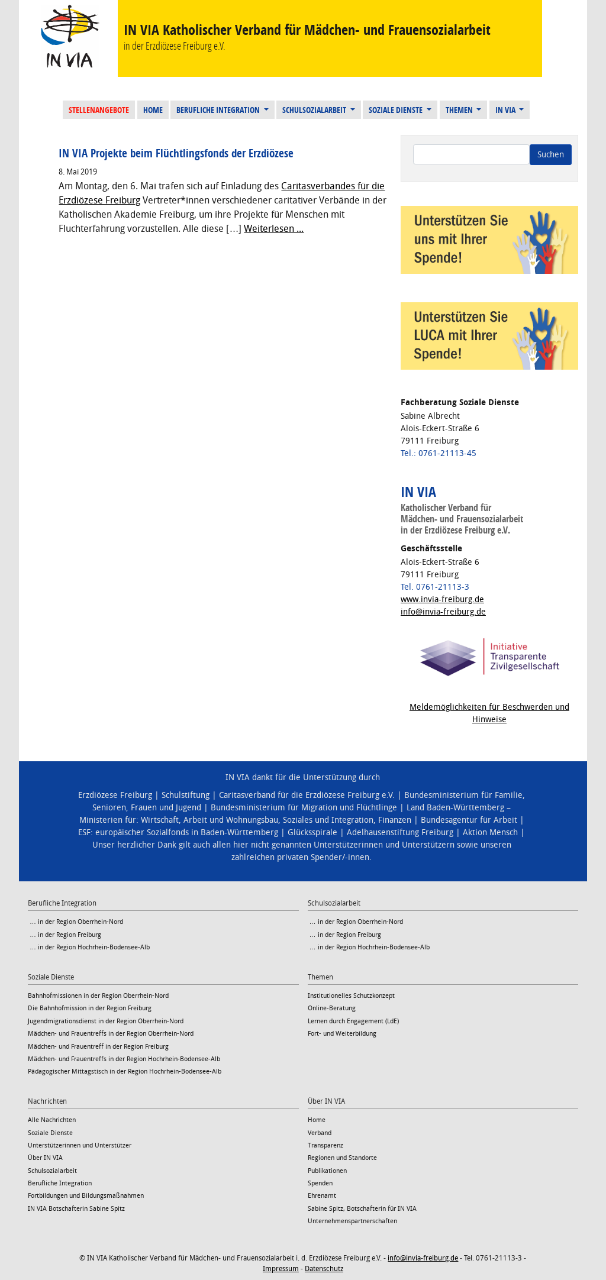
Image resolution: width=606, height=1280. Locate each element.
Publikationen (327, 1171)
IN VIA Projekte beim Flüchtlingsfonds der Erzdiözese (176, 153)
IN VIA (506, 109)
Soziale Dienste (396, 109)
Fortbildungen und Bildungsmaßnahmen (86, 1196)
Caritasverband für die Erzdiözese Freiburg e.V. (307, 795)
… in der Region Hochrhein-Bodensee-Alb (89, 947)
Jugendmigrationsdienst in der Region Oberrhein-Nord (105, 1021)
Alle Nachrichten (52, 1120)
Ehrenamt (322, 1196)
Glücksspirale (312, 833)
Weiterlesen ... (274, 228)
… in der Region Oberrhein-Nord (75, 922)
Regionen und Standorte (342, 1158)
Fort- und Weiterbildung (342, 1033)
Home (153, 109)
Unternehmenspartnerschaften (352, 1221)
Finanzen (394, 820)
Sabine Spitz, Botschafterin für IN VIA (362, 1209)
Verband (319, 1133)
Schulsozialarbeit (315, 109)
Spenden (320, 1183)
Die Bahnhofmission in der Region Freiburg (90, 1008)
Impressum (281, 1269)
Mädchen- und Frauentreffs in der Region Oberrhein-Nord (111, 1033)
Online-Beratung (332, 1008)
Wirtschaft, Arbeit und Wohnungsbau (209, 820)
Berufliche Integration (219, 109)
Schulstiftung (185, 795)
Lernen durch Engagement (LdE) (353, 1021)
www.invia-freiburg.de (442, 599)
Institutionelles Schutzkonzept (351, 996)
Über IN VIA (45, 1158)
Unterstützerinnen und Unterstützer (79, 1145)
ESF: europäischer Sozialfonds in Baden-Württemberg (178, 833)
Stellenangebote (99, 109)
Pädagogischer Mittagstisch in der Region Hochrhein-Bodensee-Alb (124, 1071)
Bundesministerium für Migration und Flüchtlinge (304, 808)
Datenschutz (324, 1269)
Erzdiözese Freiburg (115, 795)
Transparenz (325, 1145)
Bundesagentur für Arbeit (469, 820)
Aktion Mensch (490, 833)
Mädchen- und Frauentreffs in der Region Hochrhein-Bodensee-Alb (124, 1059)
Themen (460, 109)
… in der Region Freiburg (64, 935)
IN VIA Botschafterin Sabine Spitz (76, 1209)
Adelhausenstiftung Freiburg (400, 833)
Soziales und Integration (328, 820)
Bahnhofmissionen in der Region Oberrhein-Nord (98, 996)
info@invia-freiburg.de (443, 612)
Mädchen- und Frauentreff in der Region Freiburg (98, 1046)
